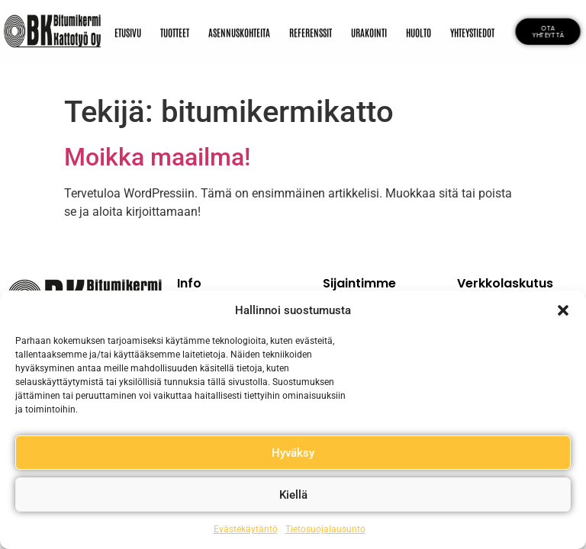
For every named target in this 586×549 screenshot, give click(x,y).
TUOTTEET (174, 30)
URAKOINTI (369, 30)
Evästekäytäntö (246, 529)
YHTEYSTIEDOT (472, 30)
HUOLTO (418, 30)
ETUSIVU (127, 30)
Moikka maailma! (157, 157)
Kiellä (293, 495)
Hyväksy (293, 453)
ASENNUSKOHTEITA (239, 30)
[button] (563, 310)
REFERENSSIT (310, 30)
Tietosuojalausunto (325, 529)
